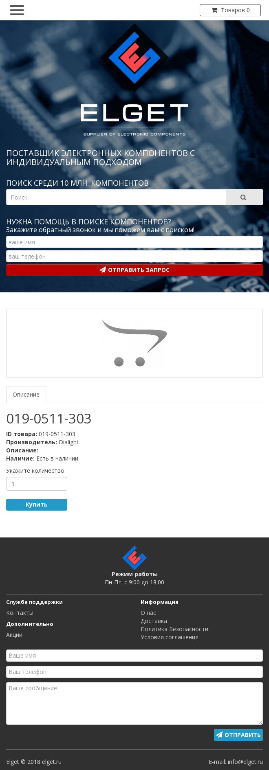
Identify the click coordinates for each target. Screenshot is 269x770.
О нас (148, 612)
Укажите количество (35, 470)
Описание (26, 394)
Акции (14, 634)
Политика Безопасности (174, 629)
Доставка (154, 621)
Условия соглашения (169, 637)
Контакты (19, 612)
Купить (37, 504)
